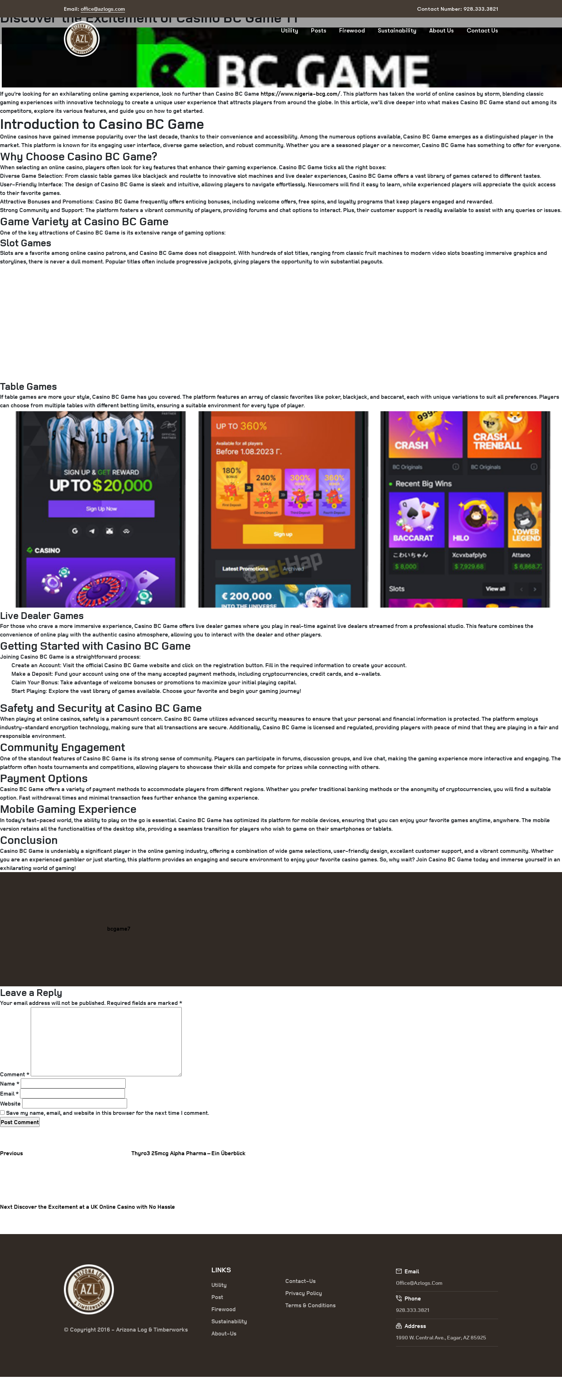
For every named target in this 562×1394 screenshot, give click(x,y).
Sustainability (397, 30)
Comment (14, 1074)
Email (9, 1093)
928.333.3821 (413, 1310)
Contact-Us (300, 1281)
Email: (94, 9)
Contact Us (482, 30)
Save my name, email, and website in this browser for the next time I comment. (107, 1113)
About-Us (223, 1333)
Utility (289, 30)
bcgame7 (118, 928)
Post (217, 1297)
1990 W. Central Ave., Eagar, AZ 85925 (441, 1337)
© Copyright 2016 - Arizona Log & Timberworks (126, 1329)
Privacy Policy (303, 1293)
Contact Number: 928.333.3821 (457, 9)
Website (10, 1103)
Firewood (352, 30)
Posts (318, 30)
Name (9, 1083)
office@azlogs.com (419, 1283)
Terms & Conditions (310, 1305)
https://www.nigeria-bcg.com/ (301, 93)
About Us (441, 30)
